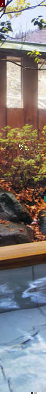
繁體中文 (41, 1)
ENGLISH (37, 1)
